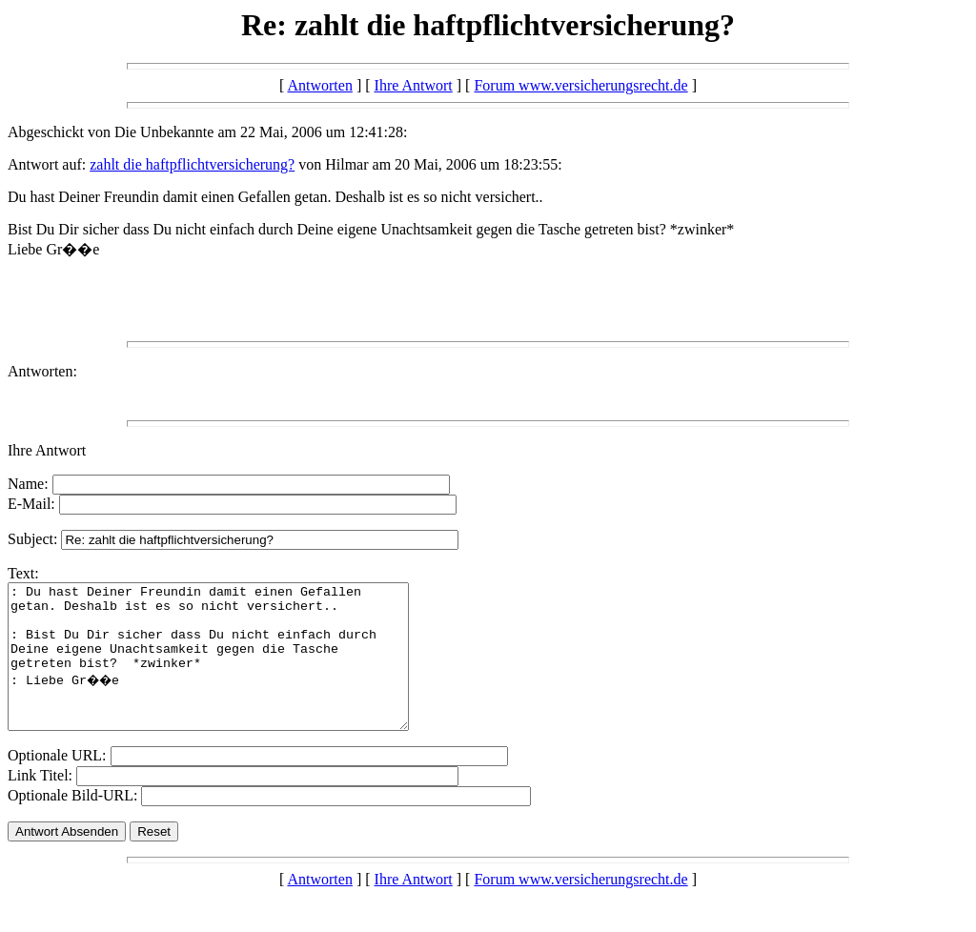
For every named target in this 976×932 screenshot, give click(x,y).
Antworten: (42, 371)
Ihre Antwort (414, 85)
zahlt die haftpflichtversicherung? (192, 164)
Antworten (319, 85)
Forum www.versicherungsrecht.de (580, 85)
